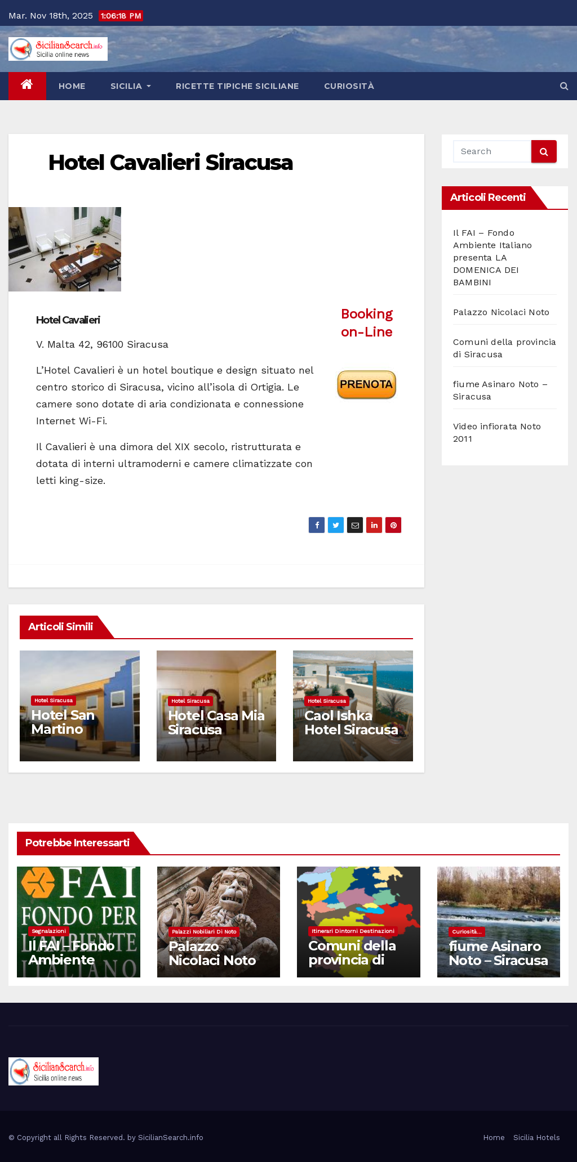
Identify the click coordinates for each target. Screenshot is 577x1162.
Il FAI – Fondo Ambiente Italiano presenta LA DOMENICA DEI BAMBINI (492, 257)
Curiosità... (467, 931)
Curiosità (349, 86)
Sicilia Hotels (536, 1137)
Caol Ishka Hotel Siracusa (351, 722)
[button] (564, 85)
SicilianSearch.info (170, 1137)
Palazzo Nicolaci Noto (501, 312)
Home (72, 86)
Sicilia (131, 86)
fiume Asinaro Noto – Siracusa (498, 953)
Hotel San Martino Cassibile (63, 729)
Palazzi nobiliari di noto (204, 931)
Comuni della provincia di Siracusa (352, 959)
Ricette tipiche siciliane (237, 86)
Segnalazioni (49, 931)
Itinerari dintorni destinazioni (353, 931)
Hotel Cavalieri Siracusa (170, 162)
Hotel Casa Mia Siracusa (216, 722)
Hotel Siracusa (53, 700)
